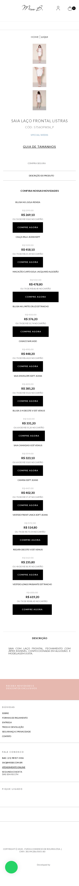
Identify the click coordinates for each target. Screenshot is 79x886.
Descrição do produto (39, 175)
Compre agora (27, 227)
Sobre (5, 713)
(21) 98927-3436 (13, 758)
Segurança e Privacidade (16, 731)
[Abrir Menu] (10, 8)
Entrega (7, 722)
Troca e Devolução (13, 727)
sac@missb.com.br (12, 762)
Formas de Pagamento (15, 718)
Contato (6, 736)
